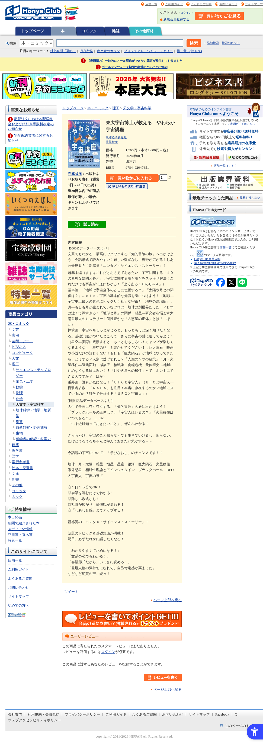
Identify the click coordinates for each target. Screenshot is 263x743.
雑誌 (116, 31)
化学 (19, 399)
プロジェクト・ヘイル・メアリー (148, 51)
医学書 (17, 451)
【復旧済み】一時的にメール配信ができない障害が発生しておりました (134, 60)
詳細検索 (213, 42)
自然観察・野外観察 (31, 427)
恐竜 (19, 422)
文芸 (15, 330)
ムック (17, 497)
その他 (17, 485)
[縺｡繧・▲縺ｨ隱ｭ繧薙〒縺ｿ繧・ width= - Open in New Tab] (87, 225)
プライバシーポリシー (82, 714)
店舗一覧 (151, 4)
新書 (15, 479)
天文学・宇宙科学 (30, 404)
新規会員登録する (176, 19)
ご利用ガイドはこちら (241, 123)
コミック (89, 31)
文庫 (15, 474)
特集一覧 (15, 540)
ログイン (186, 12)
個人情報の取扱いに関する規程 (215, 263)
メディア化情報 (20, 529)
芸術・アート (22, 341)
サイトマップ (254, 4)
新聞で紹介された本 (24, 523)
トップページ (32, 31)
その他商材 (143, 31)
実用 (15, 335)
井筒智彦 (112, 141)
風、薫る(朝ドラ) (189, 51)
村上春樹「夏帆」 (63, 51)
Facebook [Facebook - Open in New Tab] (222, 714)
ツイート (71, 592)
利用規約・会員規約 (43, 714)
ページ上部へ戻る (167, 600)
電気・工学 (24, 381)
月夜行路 (86, 51)
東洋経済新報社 (116, 137)
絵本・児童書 (22, 468)
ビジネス (19, 347)
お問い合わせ (228, 4)
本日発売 (15, 517)
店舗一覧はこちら (226, 165)
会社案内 (15, 714)
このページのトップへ (242, 726)
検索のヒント (231, 42)
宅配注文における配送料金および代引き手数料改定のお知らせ (31, 124)
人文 (15, 358)
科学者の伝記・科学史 (33, 439)
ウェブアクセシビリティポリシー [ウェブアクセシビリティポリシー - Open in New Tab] (34, 720)
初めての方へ (18, 605)
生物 (19, 433)
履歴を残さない (249, 197)
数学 (19, 387)
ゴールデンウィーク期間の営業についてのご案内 (135, 67)
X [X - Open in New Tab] (236, 714)
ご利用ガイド (174, 4)
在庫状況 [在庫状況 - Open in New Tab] (75, 174)
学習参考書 (21, 462)
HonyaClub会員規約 (207, 259)
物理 (19, 393)
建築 (15, 445)
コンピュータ (22, 353)
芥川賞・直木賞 (20, 535)
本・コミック (18, 324)
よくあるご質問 (201, 4)
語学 (15, 456)
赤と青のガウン (108, 51)
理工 (15, 364)
